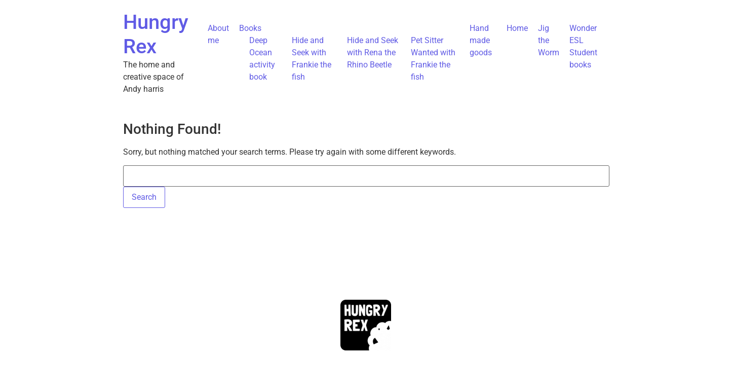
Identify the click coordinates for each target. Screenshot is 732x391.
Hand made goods (481, 40)
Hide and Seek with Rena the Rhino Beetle (372, 52)
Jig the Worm (548, 40)
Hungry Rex (155, 34)
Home (517, 28)
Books (250, 28)
